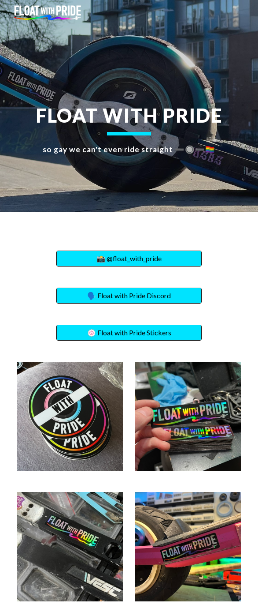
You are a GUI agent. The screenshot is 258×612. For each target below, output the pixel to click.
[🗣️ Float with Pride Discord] (129, 296)
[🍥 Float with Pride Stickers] (129, 333)
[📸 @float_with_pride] (129, 258)
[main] (128, 106)
